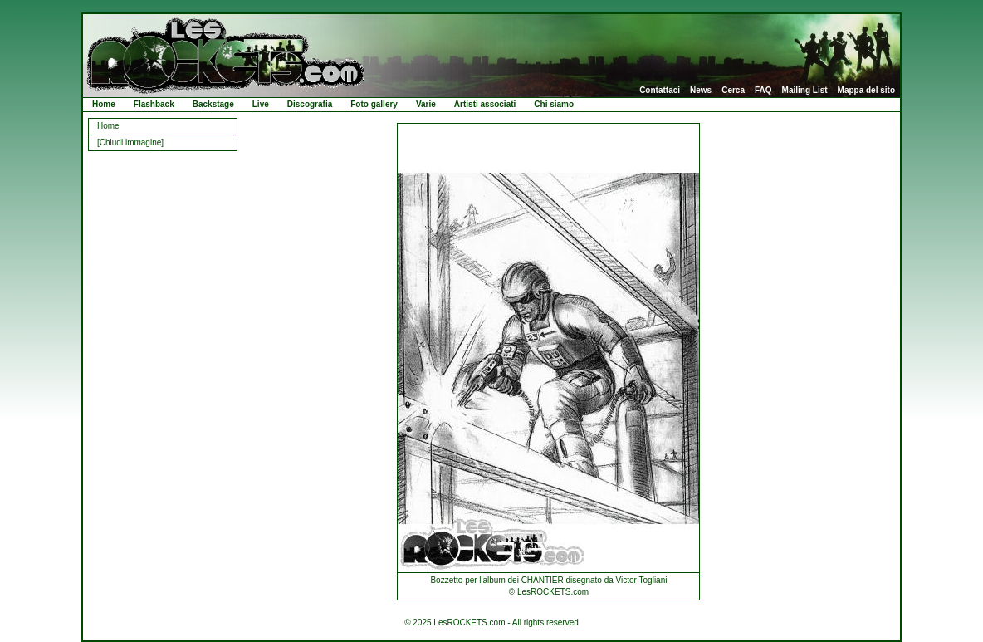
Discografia (309, 104)
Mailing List (805, 90)
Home (103, 104)
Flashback (154, 104)
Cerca (733, 90)
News (701, 90)
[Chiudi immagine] (130, 142)
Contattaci (659, 90)
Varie (426, 104)
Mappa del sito (866, 90)
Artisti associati (485, 104)
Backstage (213, 104)
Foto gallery (374, 104)
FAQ (763, 90)
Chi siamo (554, 104)
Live (260, 104)
